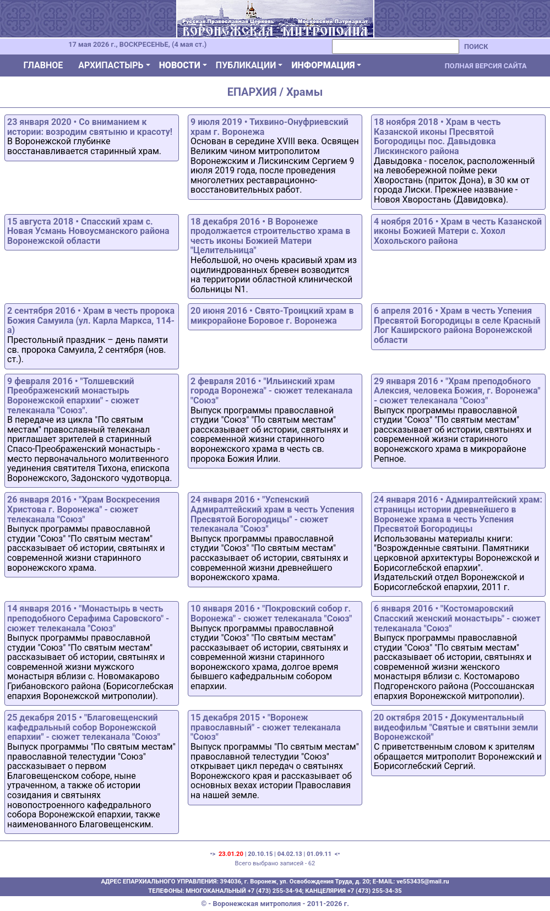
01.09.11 (319, 854)
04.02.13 (289, 854)
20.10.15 (260, 854)
